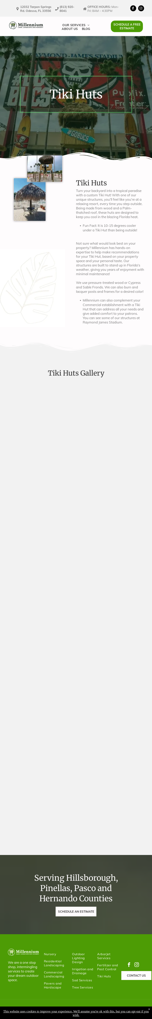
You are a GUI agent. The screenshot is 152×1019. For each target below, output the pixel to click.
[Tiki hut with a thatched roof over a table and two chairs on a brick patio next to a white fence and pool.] (76, 759)
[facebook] (133, 8)
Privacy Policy (62, 1009)
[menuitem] (76, 25)
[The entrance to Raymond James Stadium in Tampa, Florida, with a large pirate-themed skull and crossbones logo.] (76, 406)
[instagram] (141, 8)
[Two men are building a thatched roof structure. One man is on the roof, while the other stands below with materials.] (76, 457)
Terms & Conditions (87, 1009)
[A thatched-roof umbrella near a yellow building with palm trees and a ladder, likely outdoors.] (76, 708)
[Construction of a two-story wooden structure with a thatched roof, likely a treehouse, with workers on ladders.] (76, 507)
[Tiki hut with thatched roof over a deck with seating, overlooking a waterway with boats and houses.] (76, 658)
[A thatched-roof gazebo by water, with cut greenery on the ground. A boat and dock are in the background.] (76, 608)
